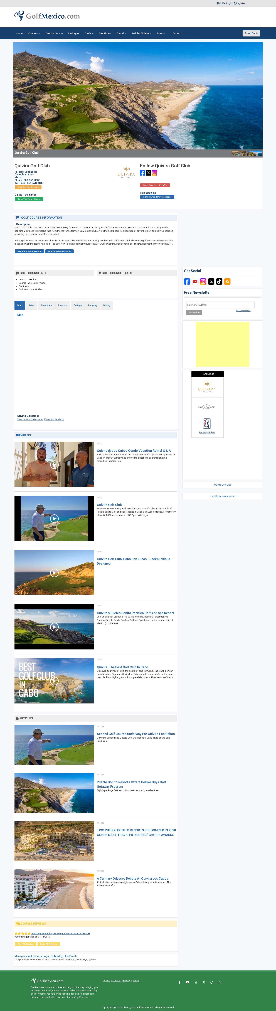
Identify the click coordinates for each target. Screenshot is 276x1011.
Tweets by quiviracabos (223, 496)
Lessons (62, 305)
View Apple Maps (54, 419)
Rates (31, 305)
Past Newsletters (243, 311)
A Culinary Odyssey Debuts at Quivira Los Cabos (132, 878)
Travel (121, 33)
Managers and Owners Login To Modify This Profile (45, 956)
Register (240, 3)
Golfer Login (225, 3)
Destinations (54, 33)
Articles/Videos (141, 33)
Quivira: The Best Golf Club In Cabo (122, 667)
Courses (34, 33)
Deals (89, 33)
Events (162, 33)
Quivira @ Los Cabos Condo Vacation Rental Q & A (134, 450)
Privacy (126, 980)
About (106, 980)
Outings (78, 305)
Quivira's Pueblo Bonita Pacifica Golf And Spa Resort (135, 613)
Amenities (46, 305)
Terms (136, 980)
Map (19, 305)
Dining (106, 305)
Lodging (92, 305)
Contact (116, 980)
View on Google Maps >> (30, 419)
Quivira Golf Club (109, 505)
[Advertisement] (223, 344)
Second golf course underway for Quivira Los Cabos (136, 734)
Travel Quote (251, 33)
